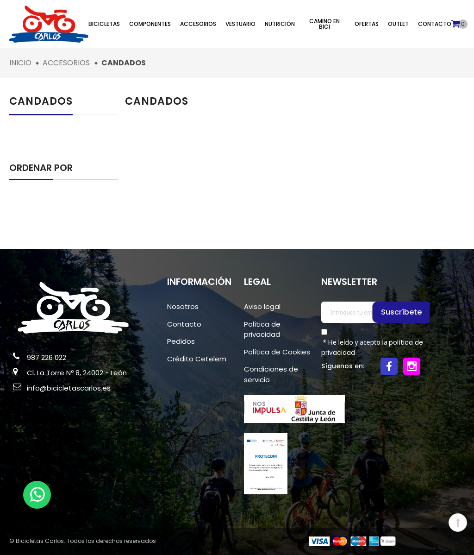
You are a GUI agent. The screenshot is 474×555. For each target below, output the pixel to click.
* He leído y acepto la (372, 347)
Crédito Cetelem (196, 359)
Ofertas (367, 24)
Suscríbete (401, 312)
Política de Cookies (277, 352)
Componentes (150, 24)
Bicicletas (104, 24)
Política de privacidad (262, 329)
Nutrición (280, 24)
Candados (41, 101)
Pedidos (181, 341)
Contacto (434, 24)
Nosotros (183, 306)
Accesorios (198, 24)
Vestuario (240, 24)
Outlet (398, 24)
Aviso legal (262, 306)
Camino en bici (324, 24)
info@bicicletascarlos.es (69, 388)
